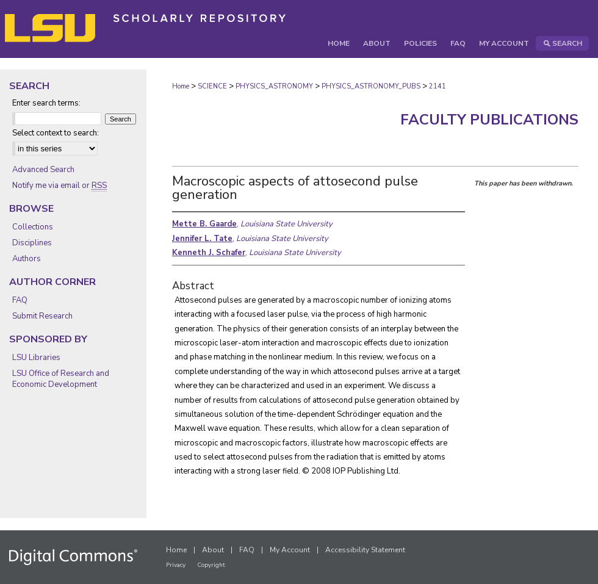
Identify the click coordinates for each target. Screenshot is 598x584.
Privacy (176, 565)
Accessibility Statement (365, 550)
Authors (26, 258)
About (213, 550)
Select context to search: (55, 133)
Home (180, 86)
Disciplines (32, 242)
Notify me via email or (59, 185)
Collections (32, 227)
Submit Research (42, 316)
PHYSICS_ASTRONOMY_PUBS (371, 86)
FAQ (19, 300)
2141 (437, 86)
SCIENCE (212, 86)
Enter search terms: (46, 103)
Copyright (211, 565)
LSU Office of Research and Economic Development (60, 379)
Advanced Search (43, 169)
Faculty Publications (489, 119)
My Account (290, 550)
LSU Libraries (36, 357)
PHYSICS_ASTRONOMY (274, 86)
